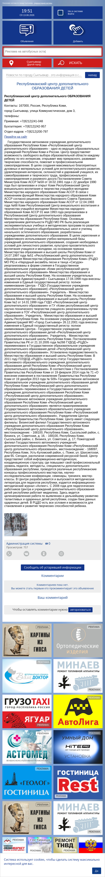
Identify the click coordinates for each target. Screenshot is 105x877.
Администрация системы (43, 3)
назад (92, 75)
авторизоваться (80, 609)
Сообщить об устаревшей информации (52, 567)
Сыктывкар (34, 61)
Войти (71, 14)
